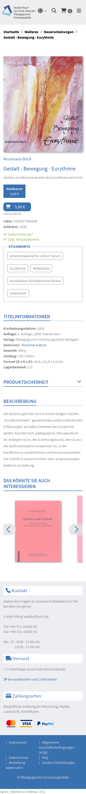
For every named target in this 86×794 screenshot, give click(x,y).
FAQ (45, 757)
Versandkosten (27, 239)
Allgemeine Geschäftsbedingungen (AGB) (57, 747)
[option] (43, 532)
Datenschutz (18, 757)
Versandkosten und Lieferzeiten (30, 679)
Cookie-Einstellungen (58, 762)
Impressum (17, 742)
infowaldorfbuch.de (31, 616)
